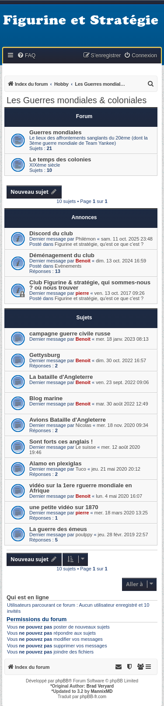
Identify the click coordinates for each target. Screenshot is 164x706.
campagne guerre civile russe (69, 333)
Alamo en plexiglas (55, 463)
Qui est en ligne (28, 597)
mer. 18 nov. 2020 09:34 (122, 425)
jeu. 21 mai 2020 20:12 (115, 469)
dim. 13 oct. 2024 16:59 (121, 260)
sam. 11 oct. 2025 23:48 (127, 238)
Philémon (86, 238)
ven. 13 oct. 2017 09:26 (119, 293)
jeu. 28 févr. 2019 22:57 (123, 534)
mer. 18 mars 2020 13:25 (121, 512)
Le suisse (86, 447)
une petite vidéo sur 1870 (63, 507)
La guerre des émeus (58, 529)
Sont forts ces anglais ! (61, 441)
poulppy (84, 534)
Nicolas (83, 425)
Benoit (83, 260)
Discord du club (51, 233)
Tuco (81, 469)
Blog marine (46, 398)
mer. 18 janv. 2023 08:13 (122, 339)
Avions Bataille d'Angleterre (67, 419)
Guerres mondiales (55, 132)
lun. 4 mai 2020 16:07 (119, 496)
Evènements (68, 266)
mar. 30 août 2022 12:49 (122, 403)
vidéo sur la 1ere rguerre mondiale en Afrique (80, 488)
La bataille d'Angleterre (61, 377)
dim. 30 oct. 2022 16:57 (121, 360)
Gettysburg (44, 355)
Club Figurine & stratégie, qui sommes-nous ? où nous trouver (89, 285)
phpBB (62, 680)
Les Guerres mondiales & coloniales (77, 100)
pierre (82, 293)
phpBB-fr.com (93, 696)
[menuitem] (26, 56)
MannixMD (102, 691)
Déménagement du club (61, 255)
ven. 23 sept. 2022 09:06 (122, 382)
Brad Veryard (100, 686)
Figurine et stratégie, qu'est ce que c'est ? (99, 244)
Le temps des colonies (60, 159)
